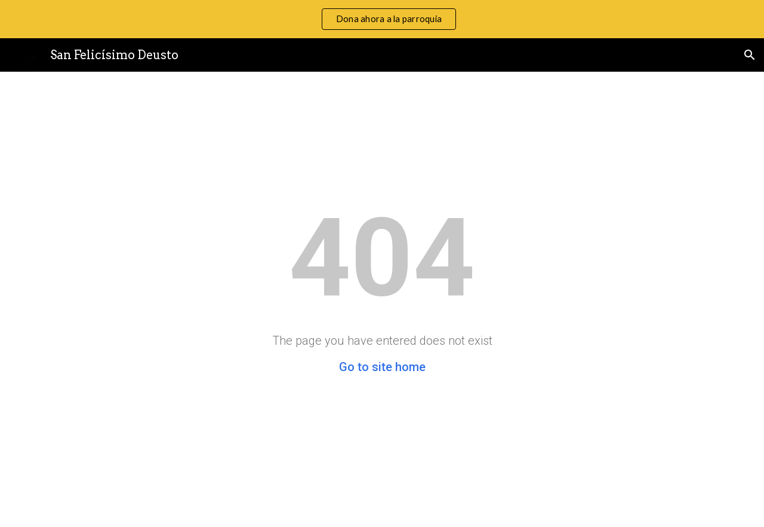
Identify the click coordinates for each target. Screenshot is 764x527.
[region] (382, 19)
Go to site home (382, 367)
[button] (749, 55)
